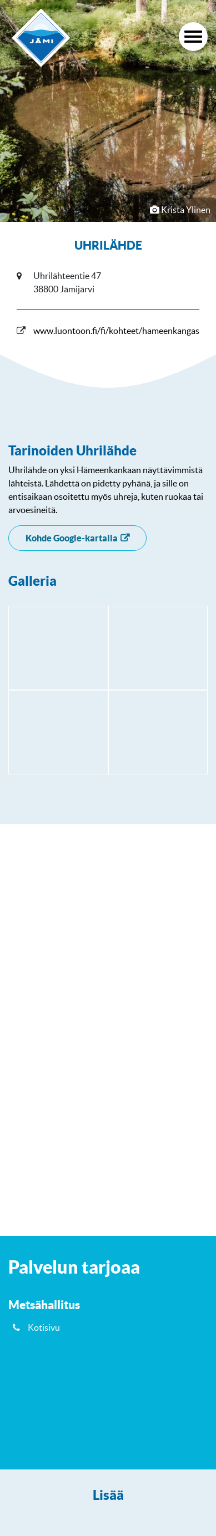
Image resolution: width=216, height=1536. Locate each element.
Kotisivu (44, 1327)
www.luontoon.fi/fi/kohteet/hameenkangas (116, 331)
